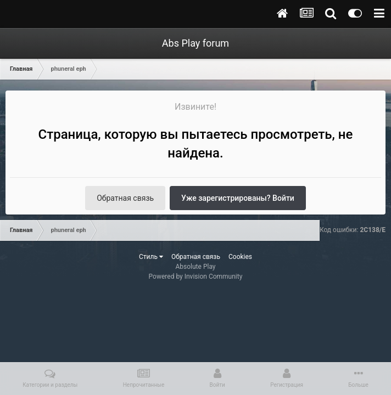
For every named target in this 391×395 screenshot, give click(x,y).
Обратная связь (125, 198)
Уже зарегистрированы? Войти (237, 198)
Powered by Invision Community (196, 276)
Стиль (151, 257)
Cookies (240, 257)
